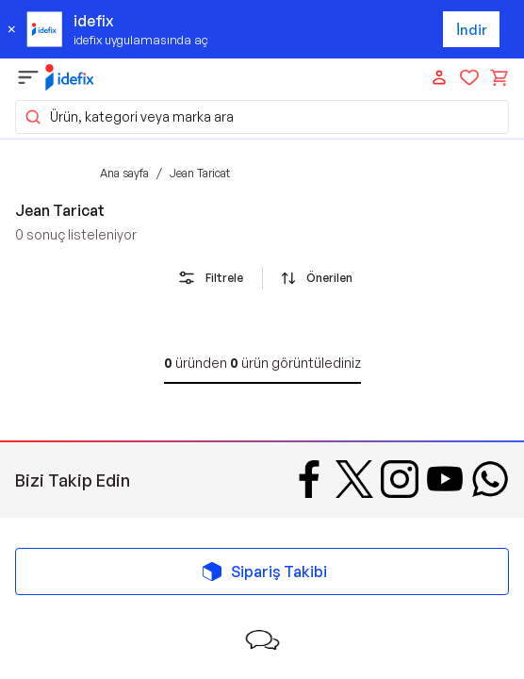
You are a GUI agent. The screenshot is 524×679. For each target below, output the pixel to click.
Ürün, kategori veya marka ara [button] (129, 117)
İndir (471, 30)
